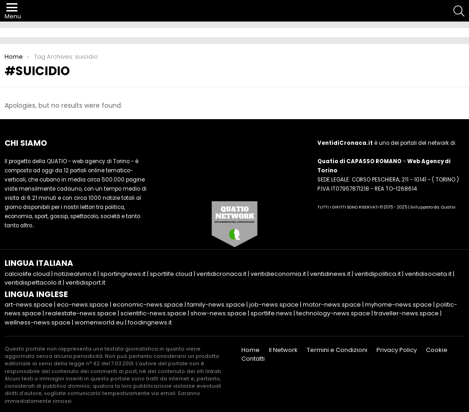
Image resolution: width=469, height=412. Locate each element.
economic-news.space (148, 304)
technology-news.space (333, 313)
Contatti (253, 359)
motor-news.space (332, 304)
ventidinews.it (330, 273)
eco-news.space (83, 304)
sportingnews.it (123, 273)
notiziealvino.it (75, 273)
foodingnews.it (150, 322)
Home (250, 350)
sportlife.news (271, 313)
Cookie (436, 350)
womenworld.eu (99, 322)
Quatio (448, 207)
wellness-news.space (38, 322)
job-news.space (274, 304)
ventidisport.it (85, 282)
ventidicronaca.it (221, 273)
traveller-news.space (406, 313)
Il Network (283, 350)
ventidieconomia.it (278, 273)
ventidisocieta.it (428, 273)
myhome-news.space (398, 304)
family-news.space (216, 304)
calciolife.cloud (27, 273)
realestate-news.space (80, 313)
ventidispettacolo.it (33, 282)
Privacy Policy (396, 350)
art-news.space (29, 304)
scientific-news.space (153, 313)
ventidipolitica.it (377, 273)
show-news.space (218, 313)
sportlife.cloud (171, 273)
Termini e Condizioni (337, 350)
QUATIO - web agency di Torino (88, 161)
